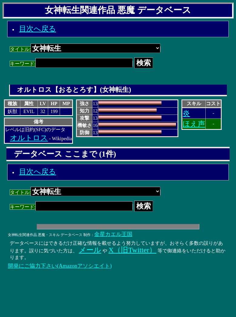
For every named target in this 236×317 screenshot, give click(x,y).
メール (90, 250)
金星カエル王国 (113, 234)
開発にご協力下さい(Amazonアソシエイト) (60, 266)
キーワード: (71, 63)
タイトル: (85, 49)
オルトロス (29, 138)
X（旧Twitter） (132, 250)
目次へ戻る (37, 29)
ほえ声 (194, 124)
